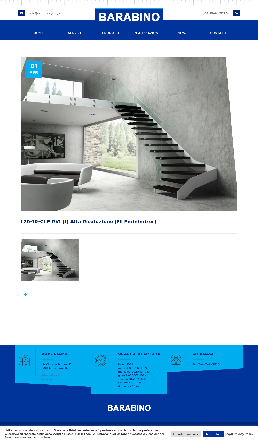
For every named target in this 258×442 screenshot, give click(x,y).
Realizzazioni (147, 33)
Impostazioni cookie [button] (186, 434)
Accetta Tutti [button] (213, 434)
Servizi (74, 33)
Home (39, 33)
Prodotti (110, 33)
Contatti (218, 33)
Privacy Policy (50, 375)
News (182, 33)
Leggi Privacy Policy (239, 434)
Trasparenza (49, 379)
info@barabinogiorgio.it (46, 13)
